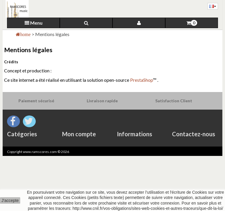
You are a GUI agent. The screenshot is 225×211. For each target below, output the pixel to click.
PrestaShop (141, 80)
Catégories (22, 133)
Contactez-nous (193, 133)
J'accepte (10, 200)
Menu (33, 22)
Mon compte (79, 133)
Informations (134, 133)
